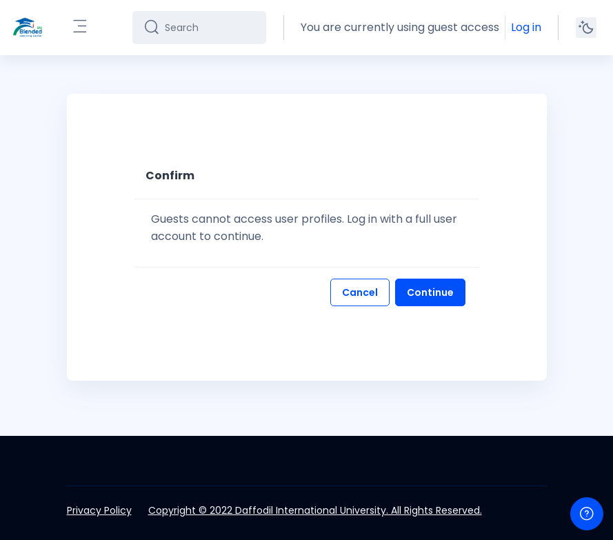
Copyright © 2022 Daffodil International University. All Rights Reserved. (315, 510)
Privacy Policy (99, 510)
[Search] (210, 27)
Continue (430, 292)
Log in (526, 27)
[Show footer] (586, 513)
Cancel (360, 292)
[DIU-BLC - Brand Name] (27, 27)
